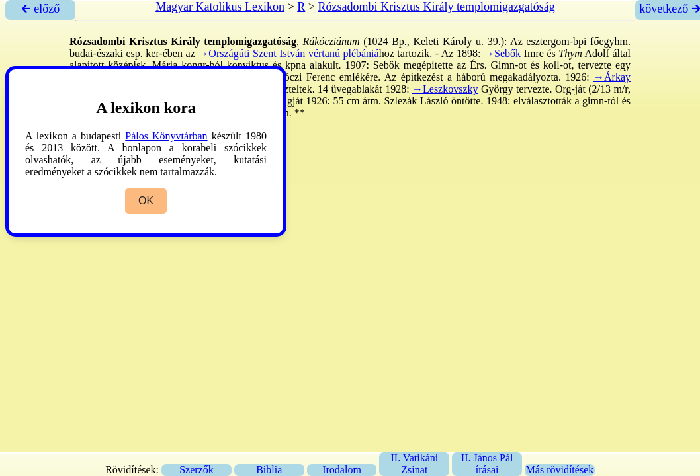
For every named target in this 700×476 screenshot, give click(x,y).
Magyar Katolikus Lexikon (219, 6)
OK (145, 200)
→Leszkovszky (445, 89)
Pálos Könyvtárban (166, 135)
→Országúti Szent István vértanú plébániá (288, 53)
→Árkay (612, 77)
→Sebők (502, 53)
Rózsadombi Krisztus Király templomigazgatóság (436, 6)
